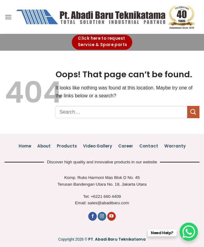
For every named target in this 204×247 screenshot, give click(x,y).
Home (25, 146)
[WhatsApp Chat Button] (189, 232)
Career (125, 146)
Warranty (175, 146)
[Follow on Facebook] (92, 216)
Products (67, 146)
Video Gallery (97, 146)
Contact (148, 146)
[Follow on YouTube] (111, 216)
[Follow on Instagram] (102, 216)
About (44, 146)
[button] (8, 16)
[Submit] (193, 112)
